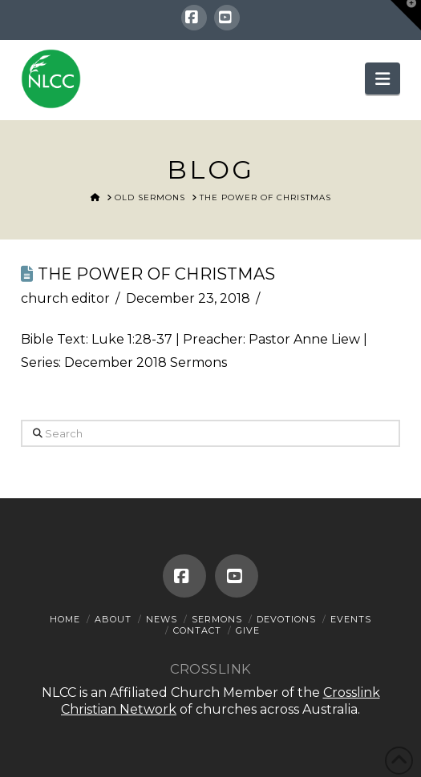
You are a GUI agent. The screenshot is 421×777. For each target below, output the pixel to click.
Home (65, 619)
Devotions (286, 619)
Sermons (217, 619)
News (161, 619)
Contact (197, 630)
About (113, 619)
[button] (382, 78)
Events (350, 619)
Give (248, 630)
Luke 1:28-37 (131, 339)
